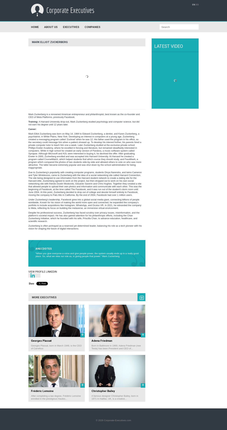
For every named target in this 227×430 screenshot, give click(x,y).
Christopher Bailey (103, 391)
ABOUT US (51, 27)
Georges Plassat (41, 340)
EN (193, 5)
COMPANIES (92, 27)
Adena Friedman (102, 340)
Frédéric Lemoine (42, 391)
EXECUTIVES (71, 27)
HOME (35, 27)
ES (197, 5)
